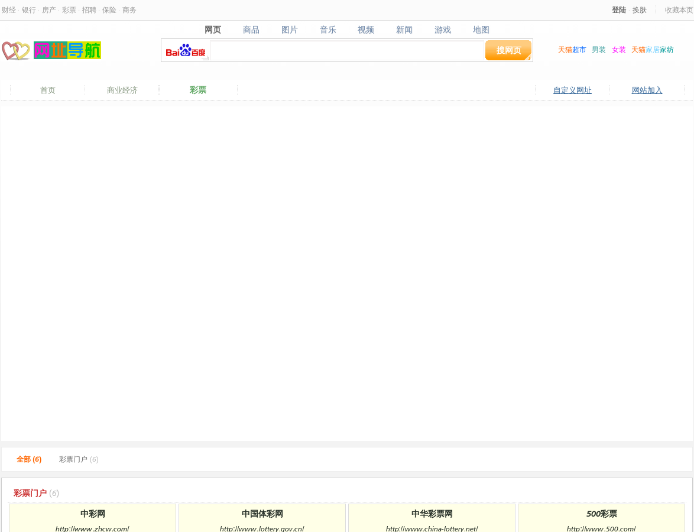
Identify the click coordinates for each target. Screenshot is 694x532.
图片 (289, 29)
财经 (9, 9)
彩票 (69, 9)
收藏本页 (679, 9)
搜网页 (509, 50)
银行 (29, 9)
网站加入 (647, 90)
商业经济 (122, 90)
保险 (109, 9)
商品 (251, 29)
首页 (48, 90)
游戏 (443, 29)
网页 (212, 29)
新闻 (405, 29)
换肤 (640, 9)
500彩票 (601, 513)
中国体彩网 (262, 513)
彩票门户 (78, 459)
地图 (481, 29)
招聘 (89, 9)
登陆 (619, 9)
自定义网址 (572, 90)
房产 (49, 9)
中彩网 (92, 513)
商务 (129, 9)
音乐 (328, 29)
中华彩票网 (432, 513)
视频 (366, 29)
